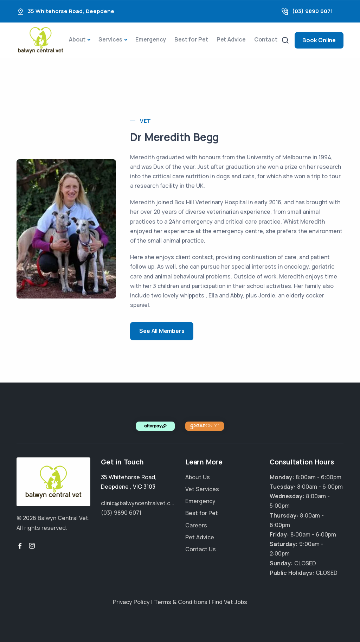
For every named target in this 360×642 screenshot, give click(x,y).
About (77, 39)
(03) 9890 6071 (312, 11)
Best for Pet (191, 39)
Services (110, 39)
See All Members (161, 331)
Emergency (150, 39)
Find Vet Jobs (229, 602)
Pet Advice (231, 39)
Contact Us (200, 549)
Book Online (319, 40)
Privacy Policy (131, 602)
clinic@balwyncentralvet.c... (137, 503)
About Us (197, 477)
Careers (196, 525)
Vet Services (202, 489)
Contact (265, 39)
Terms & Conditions (180, 602)
